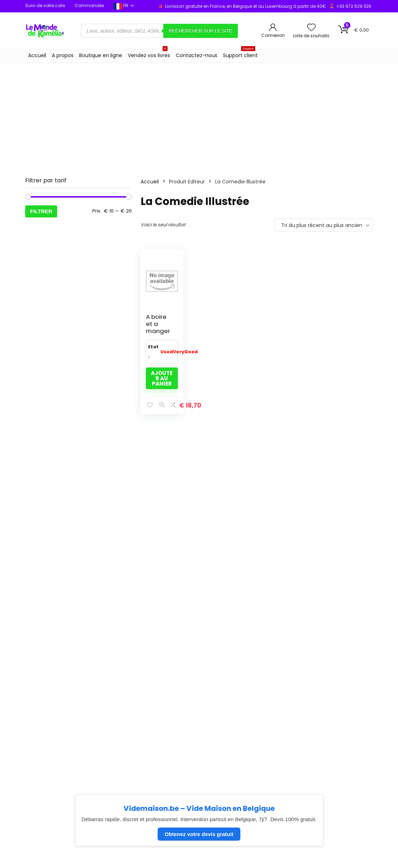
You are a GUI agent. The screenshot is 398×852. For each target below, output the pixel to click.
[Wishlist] (311, 28)
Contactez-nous (196, 55)
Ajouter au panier (162, 378)
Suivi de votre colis (45, 5)
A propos (62, 55)
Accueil (37, 55)
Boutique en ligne (100, 55)
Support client (240, 54)
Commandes (89, 5)
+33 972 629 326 (353, 6)
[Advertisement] (199, 116)
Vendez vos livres (149, 54)
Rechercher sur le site (200, 30)
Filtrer (41, 211)
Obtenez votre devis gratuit (199, 834)
